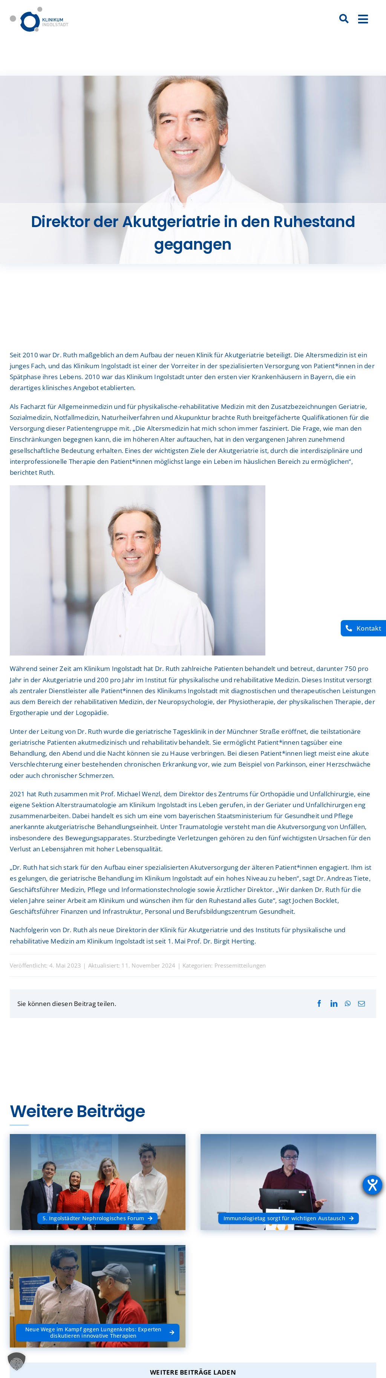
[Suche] (344, 19)
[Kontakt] (363, 628)
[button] (16, 1361)
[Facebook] (319, 1003)
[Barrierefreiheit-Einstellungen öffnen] (372, 1185)
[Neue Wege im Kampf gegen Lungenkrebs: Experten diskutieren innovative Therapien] (97, 1332)
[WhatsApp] (347, 1003)
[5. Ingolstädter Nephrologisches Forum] (97, 1218)
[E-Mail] (361, 1003)
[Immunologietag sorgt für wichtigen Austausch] (288, 1218)
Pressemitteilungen (240, 965)
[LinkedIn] (334, 1003)
